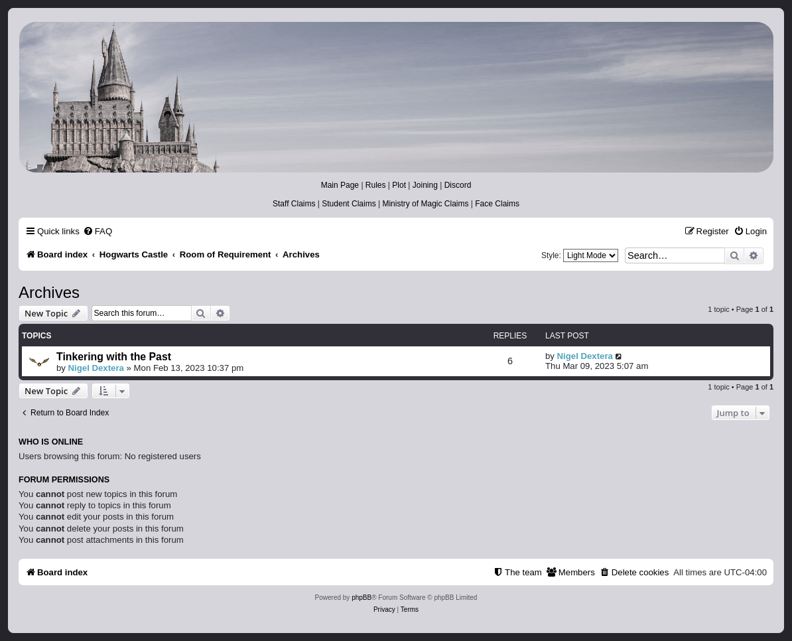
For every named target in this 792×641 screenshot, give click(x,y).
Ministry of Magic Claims (425, 203)
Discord (458, 185)
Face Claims (497, 203)
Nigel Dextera (96, 368)
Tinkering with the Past (113, 356)
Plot (399, 185)
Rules (375, 185)
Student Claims (348, 203)
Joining (425, 185)
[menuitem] (97, 231)
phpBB (361, 597)
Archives (49, 292)
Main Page (340, 185)
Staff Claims (294, 203)
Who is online (51, 442)
